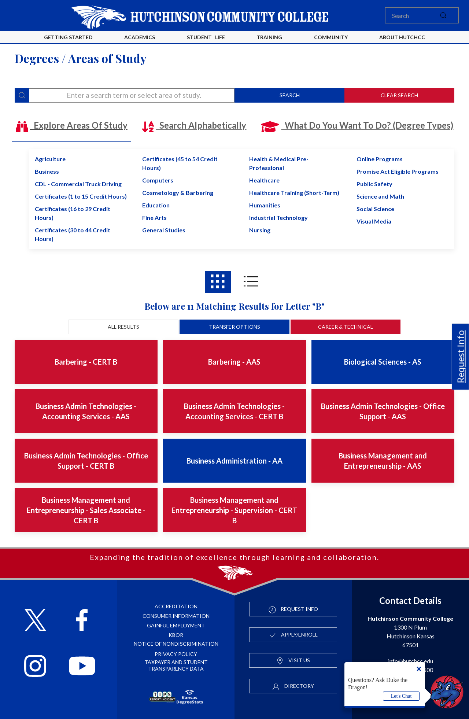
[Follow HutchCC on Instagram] (35, 666)
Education (156, 205)
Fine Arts (154, 217)
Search (290, 95)
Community (331, 37)
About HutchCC (402, 37)
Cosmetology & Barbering (177, 192)
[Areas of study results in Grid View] (218, 282)
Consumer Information (176, 616)
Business (47, 171)
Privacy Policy (176, 654)
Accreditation (176, 606)
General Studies (163, 229)
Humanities (264, 205)
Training (269, 37)
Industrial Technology (278, 217)
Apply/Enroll (293, 635)
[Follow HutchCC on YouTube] (82, 666)
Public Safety (374, 183)
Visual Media (374, 221)
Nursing (259, 229)
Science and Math (380, 196)
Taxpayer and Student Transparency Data (176, 665)
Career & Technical (345, 327)
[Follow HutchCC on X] (35, 620)
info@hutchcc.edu (410, 660)
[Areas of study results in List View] (251, 282)
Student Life (206, 37)
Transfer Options (234, 327)
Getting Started (68, 37)
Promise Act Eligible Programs (398, 171)
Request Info (460, 356)
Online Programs (380, 158)
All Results (123, 327)
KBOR (176, 635)
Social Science (375, 208)
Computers (157, 180)
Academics (139, 37)
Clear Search (399, 95)
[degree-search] (124, 95)
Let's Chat (401, 696)
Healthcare (264, 180)
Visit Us (293, 660)
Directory (293, 686)
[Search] (422, 15)
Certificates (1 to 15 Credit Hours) (81, 196)
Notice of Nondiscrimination (176, 644)
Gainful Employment (176, 625)
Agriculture (50, 158)
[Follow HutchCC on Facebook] (82, 620)
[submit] (443, 15)
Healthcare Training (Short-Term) (294, 192)
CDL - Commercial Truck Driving (78, 183)
